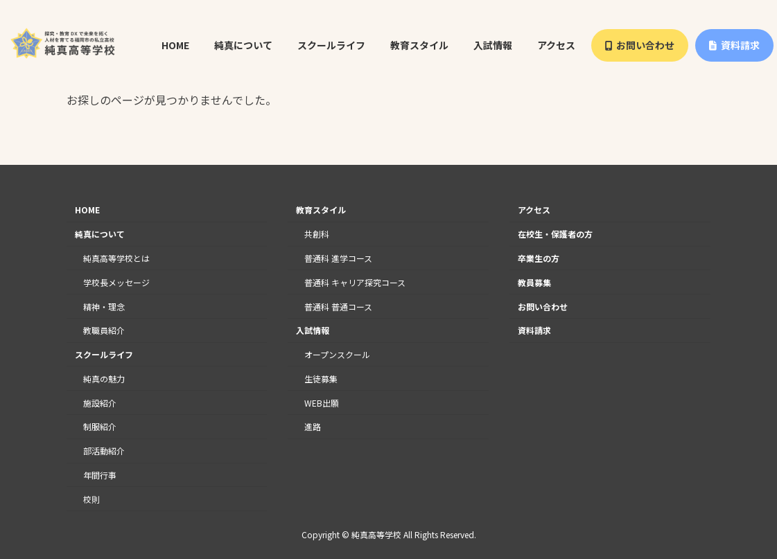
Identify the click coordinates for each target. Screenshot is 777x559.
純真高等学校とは (116, 258)
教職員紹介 (104, 330)
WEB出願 (321, 403)
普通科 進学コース (338, 258)
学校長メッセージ (116, 282)
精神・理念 (104, 306)
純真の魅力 (104, 378)
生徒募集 (321, 378)
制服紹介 (99, 427)
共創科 (316, 234)
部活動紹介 (104, 450)
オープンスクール (337, 354)
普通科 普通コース (338, 306)
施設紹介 (99, 403)
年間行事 (99, 475)
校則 (91, 499)
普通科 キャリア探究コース (354, 282)
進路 (312, 427)
